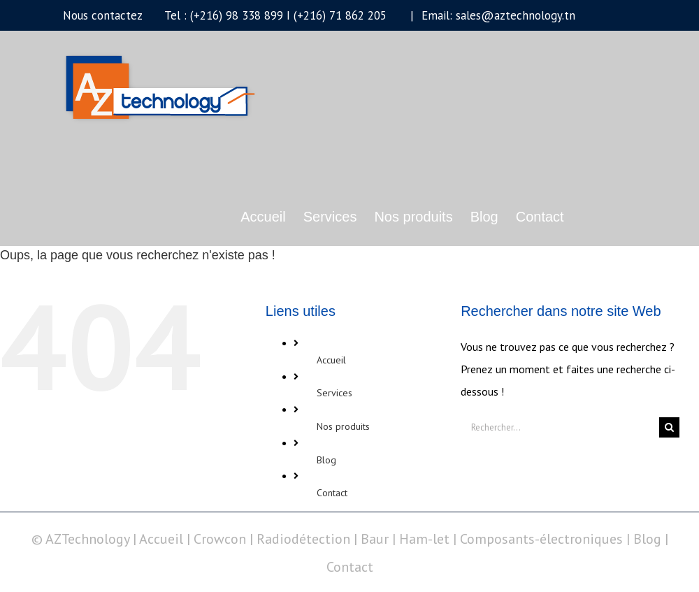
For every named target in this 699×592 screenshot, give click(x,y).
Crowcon (220, 539)
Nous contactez (102, 15)
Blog (326, 460)
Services (334, 393)
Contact (332, 492)
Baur (375, 539)
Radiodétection (303, 539)
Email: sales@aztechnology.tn (496, 15)
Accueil (331, 360)
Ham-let (424, 539)
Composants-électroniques (541, 539)
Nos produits (343, 426)
